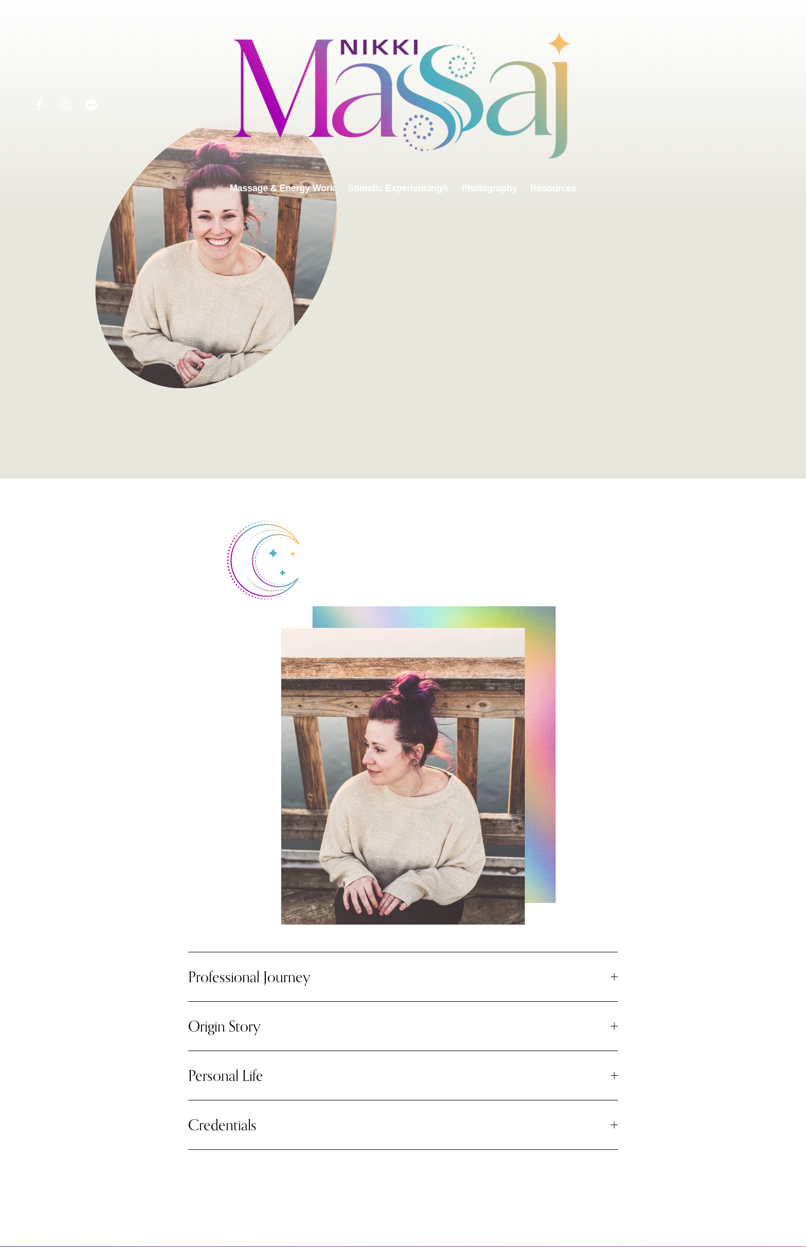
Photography (489, 188)
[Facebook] (39, 105)
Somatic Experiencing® (398, 188)
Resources (553, 188)
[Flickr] (91, 105)
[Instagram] (65, 105)
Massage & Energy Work (282, 188)
